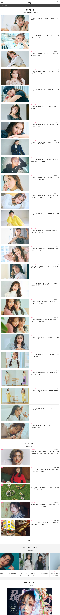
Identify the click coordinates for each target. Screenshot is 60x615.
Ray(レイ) (2, 5)
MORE (30, 540)
